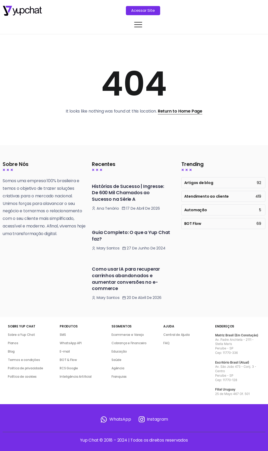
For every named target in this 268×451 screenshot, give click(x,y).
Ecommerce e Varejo (127, 334)
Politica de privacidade (25, 368)
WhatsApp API (71, 343)
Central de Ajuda (176, 334)
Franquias (119, 376)
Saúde (116, 360)
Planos (13, 343)
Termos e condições (24, 360)
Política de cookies (22, 376)
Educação (119, 351)
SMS (63, 334)
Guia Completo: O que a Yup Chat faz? (131, 235)
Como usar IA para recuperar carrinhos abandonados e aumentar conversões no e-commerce (126, 279)
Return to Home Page (180, 111)
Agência (117, 368)
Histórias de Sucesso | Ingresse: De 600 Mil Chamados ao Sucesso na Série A (128, 192)
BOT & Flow (68, 360)
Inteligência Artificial (75, 376)
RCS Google (69, 368)
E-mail (65, 351)
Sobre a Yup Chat (21, 334)
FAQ (166, 343)
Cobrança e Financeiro (129, 343)
